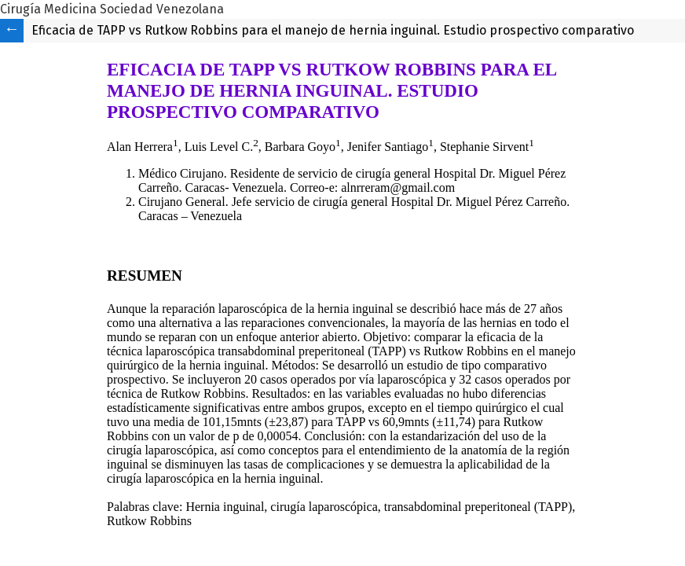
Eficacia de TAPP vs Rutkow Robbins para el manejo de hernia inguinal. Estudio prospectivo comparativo (332, 30)
